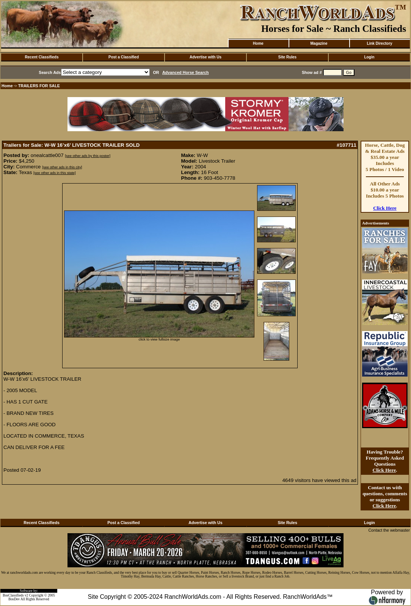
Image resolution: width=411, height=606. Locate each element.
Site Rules (287, 57)
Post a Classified (123, 57)
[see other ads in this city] (62, 167)
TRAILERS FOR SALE (39, 85)
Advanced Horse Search (185, 72)
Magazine (318, 43)
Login (369, 57)
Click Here (385, 208)
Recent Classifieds (42, 57)
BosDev (14, 599)
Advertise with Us (205, 57)
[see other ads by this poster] (87, 156)
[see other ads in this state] (54, 173)
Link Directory (379, 43)
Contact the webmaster (389, 530)
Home (258, 43)
